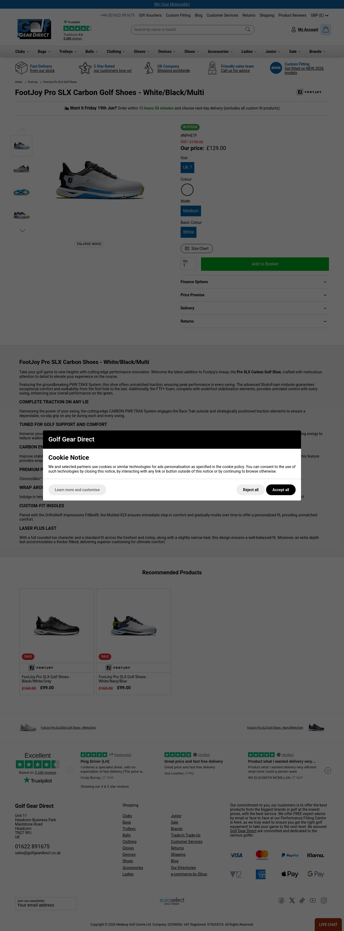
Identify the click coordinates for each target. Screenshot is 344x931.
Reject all (251, 490)
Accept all (281, 490)
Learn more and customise (77, 490)
